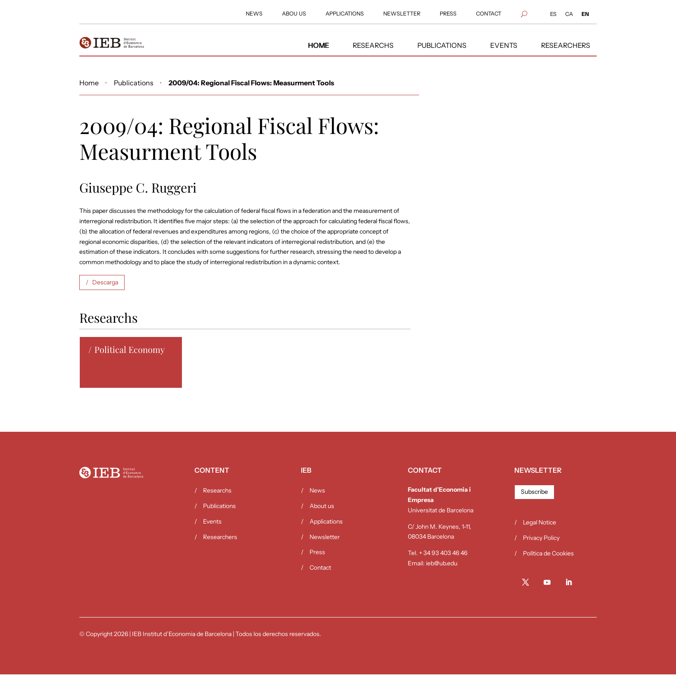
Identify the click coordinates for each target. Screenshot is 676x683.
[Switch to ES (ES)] (553, 14)
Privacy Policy (541, 546)
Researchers (220, 545)
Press (317, 560)
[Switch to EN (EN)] (585, 14)
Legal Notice (539, 531)
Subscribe (534, 500)
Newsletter (325, 545)
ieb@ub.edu (441, 572)
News (317, 499)
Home (89, 91)
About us (322, 514)
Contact (320, 576)
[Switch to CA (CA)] (569, 14)
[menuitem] (254, 14)
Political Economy (129, 358)
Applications (326, 530)
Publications (133, 91)
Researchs (217, 499)
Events (212, 530)
